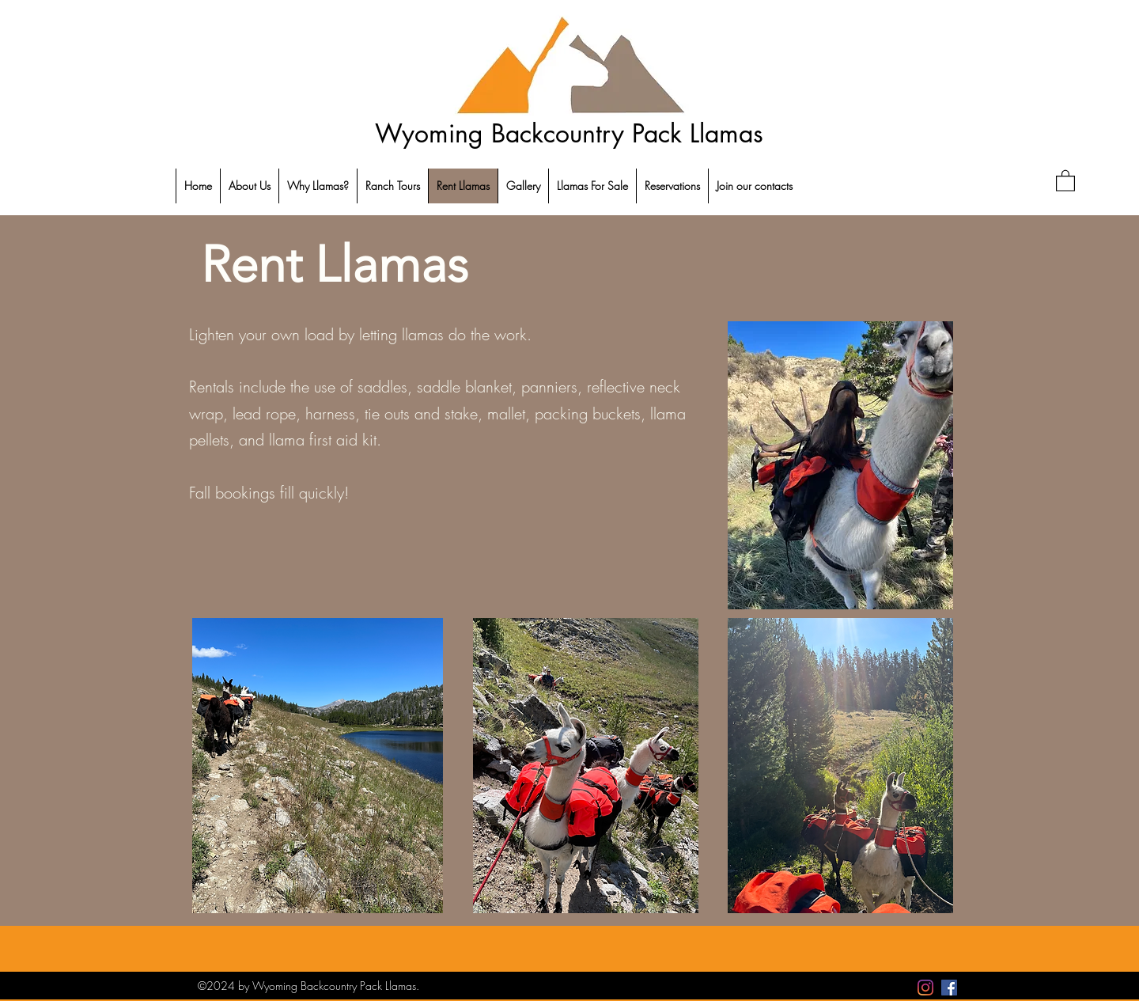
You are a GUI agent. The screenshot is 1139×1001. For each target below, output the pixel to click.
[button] (1065, 180)
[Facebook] (949, 987)
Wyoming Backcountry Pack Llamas (569, 133)
